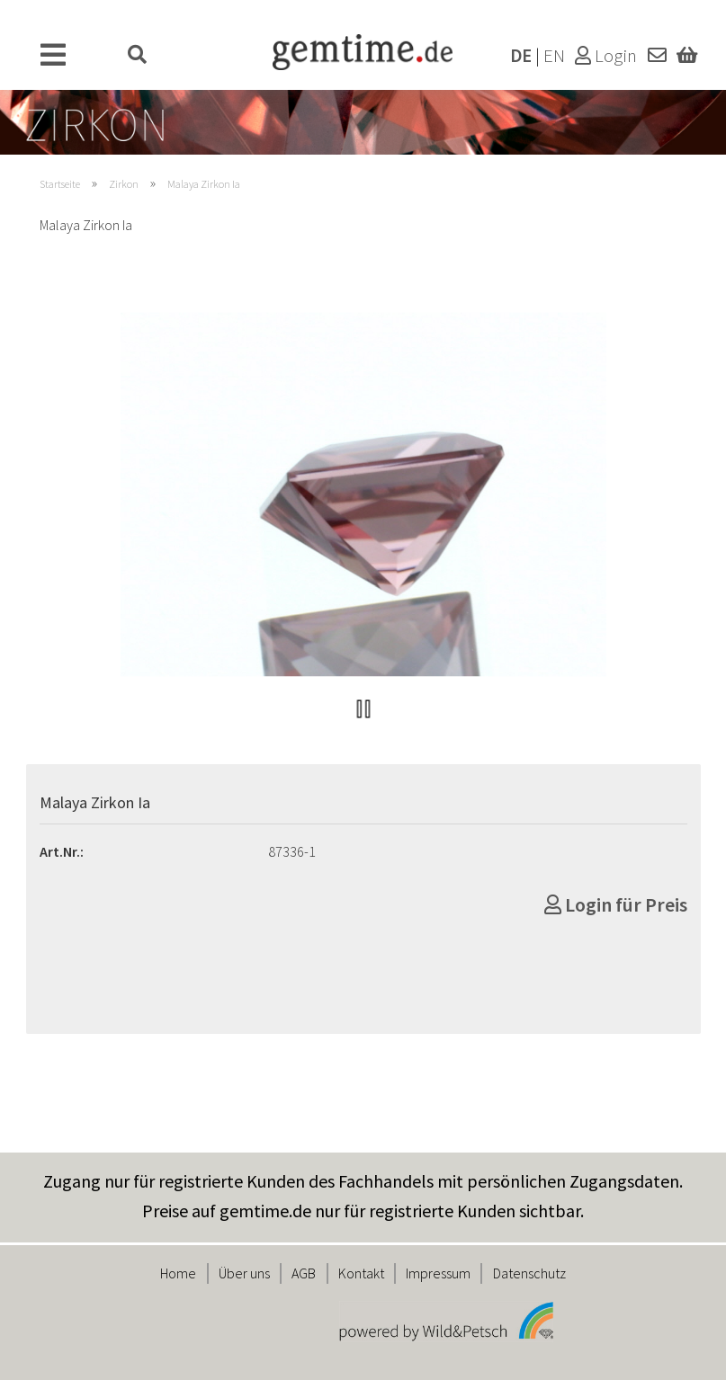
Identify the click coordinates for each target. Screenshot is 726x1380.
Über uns (244, 1273)
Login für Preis (615, 904)
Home (178, 1273)
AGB (303, 1273)
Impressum (438, 1273)
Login (606, 55)
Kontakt (361, 1273)
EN (554, 55)
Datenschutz (529, 1273)
